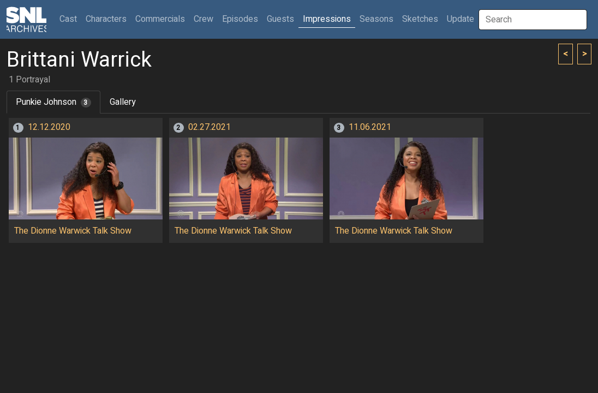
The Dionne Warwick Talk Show (72, 230)
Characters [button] (106, 19)
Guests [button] (280, 19)
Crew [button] (203, 19)
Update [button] (460, 19)
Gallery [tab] (123, 102)
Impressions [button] (327, 19)
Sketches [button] (420, 19)
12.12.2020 (49, 127)
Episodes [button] (240, 19)
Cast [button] (70, 19)
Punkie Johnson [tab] (53, 102)
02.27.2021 (209, 127)
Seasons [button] (376, 19)
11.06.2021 (370, 127)
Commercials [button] (160, 19)
